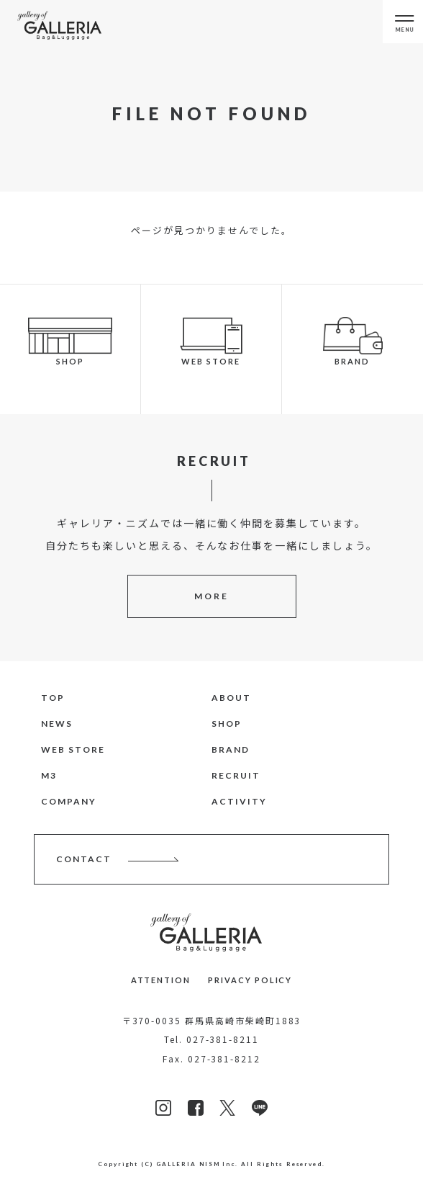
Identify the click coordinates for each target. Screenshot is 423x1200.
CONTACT (84, 859)
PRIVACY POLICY (250, 980)
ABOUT (231, 697)
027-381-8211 (222, 1039)
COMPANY (68, 801)
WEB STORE (73, 749)
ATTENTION (161, 980)
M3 (49, 775)
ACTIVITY (239, 801)
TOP (53, 697)
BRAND (231, 749)
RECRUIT (236, 775)
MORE (211, 596)
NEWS (57, 723)
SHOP (227, 723)
